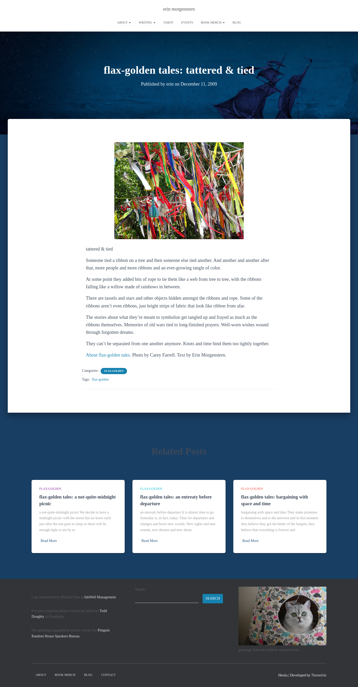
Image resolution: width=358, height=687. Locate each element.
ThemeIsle (318, 675)
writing (147, 22)
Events (187, 22)
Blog (237, 22)
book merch (213, 22)
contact (108, 675)
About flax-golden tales (108, 355)
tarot (168, 22)
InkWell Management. (100, 597)
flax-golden (113, 370)
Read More (49, 541)
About (124, 22)
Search (140, 589)
